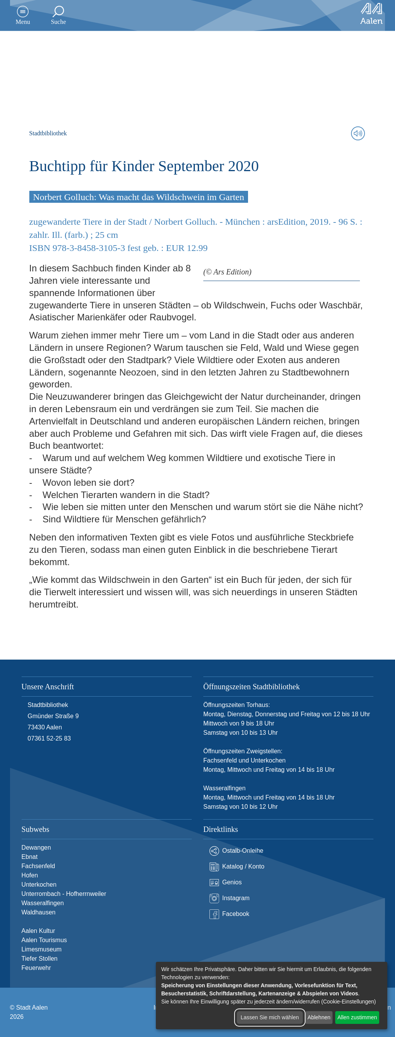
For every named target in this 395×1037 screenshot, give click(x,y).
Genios (225, 882)
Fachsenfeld (38, 866)
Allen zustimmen (357, 1017)
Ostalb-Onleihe (236, 851)
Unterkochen (39, 884)
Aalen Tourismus (44, 940)
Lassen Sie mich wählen (270, 1017)
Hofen (30, 875)
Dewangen (36, 847)
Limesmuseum (42, 949)
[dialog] (271, 995)
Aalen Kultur (38, 931)
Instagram (229, 898)
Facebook (229, 914)
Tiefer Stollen (40, 958)
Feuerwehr (36, 968)
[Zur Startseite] (371, 13)
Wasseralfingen (43, 903)
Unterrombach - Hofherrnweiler (64, 894)
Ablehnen (318, 1017)
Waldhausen (39, 912)
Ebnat (30, 857)
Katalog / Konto (236, 867)
